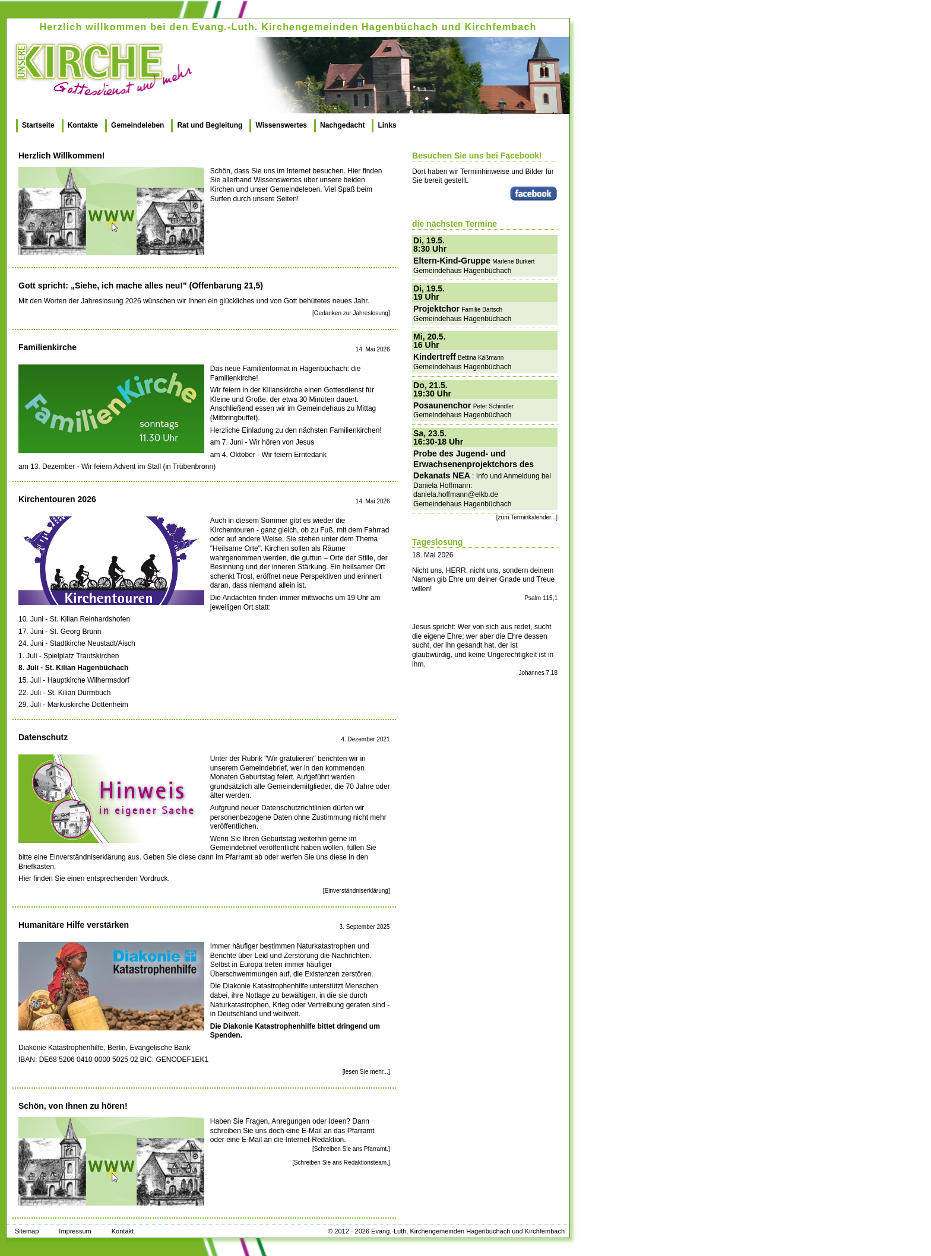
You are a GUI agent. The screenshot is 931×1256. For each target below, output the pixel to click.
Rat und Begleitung (209, 125)
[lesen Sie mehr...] (366, 1071)
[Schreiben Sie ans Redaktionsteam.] (341, 1162)
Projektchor (436, 308)
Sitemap (27, 1231)
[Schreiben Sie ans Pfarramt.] (351, 1149)
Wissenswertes (281, 125)
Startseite (38, 125)
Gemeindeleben (137, 125)
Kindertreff (434, 356)
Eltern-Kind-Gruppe (451, 260)
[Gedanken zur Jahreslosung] (351, 313)
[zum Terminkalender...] (527, 517)
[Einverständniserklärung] (356, 890)
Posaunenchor (442, 405)
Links (387, 125)
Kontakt (123, 1231)
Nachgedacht (342, 125)
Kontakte (83, 125)
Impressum (75, 1231)
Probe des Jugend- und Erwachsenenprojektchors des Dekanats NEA (473, 464)
